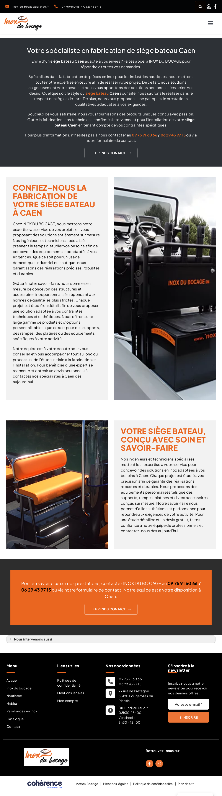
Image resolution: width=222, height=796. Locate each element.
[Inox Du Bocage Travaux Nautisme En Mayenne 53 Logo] (23, 18)
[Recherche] (200, 6)
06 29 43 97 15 (92, 6)
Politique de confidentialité (69, 682)
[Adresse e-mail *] (188, 704)
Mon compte (67, 701)
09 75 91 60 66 (71, 6)
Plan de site (186, 784)
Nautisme (14, 696)
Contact (13, 726)
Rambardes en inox (22, 711)
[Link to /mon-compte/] (209, 6)
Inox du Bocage (86, 784)
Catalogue (15, 719)
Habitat (13, 703)
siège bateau (97, 93)
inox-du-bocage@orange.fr (31, 6)
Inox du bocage (19, 688)
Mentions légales (70, 693)
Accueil (12, 680)
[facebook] (215, 6)
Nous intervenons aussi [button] (30, 639)
